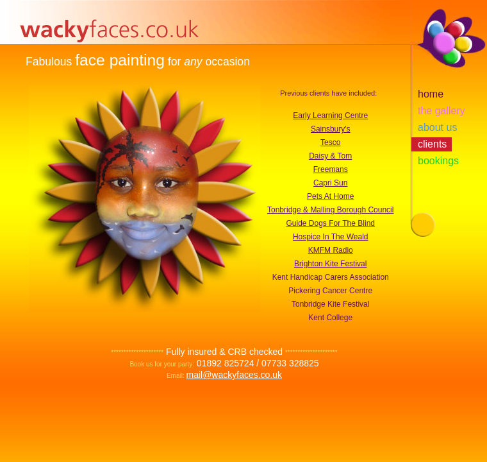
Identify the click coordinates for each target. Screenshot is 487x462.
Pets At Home (330, 196)
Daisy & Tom (330, 155)
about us (437, 127)
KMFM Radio (330, 250)
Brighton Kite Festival (330, 263)
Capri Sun (330, 182)
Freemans (330, 169)
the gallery (441, 110)
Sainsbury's (331, 128)
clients (432, 144)
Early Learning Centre (330, 115)
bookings (438, 160)
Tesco (330, 142)
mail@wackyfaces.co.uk (234, 375)
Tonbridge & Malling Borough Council (330, 209)
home (430, 94)
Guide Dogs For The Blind (330, 223)
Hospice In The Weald (330, 236)
